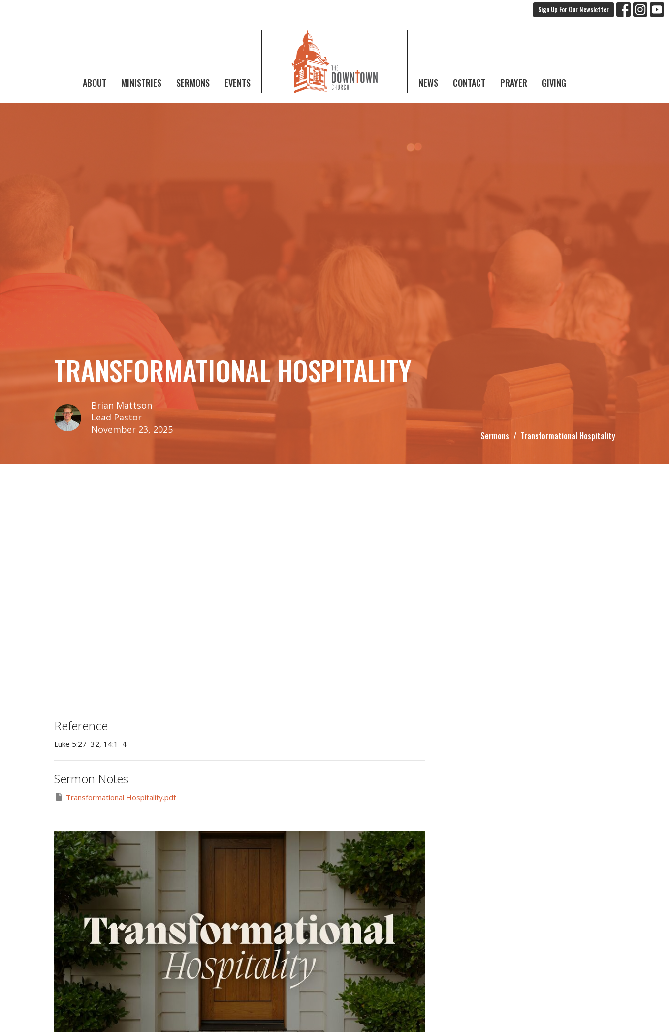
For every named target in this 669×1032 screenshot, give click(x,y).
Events (237, 82)
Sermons (193, 82)
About (94, 82)
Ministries (141, 82)
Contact (469, 82)
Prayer (513, 82)
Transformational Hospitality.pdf (115, 797)
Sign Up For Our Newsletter (573, 9)
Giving (554, 82)
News (428, 82)
